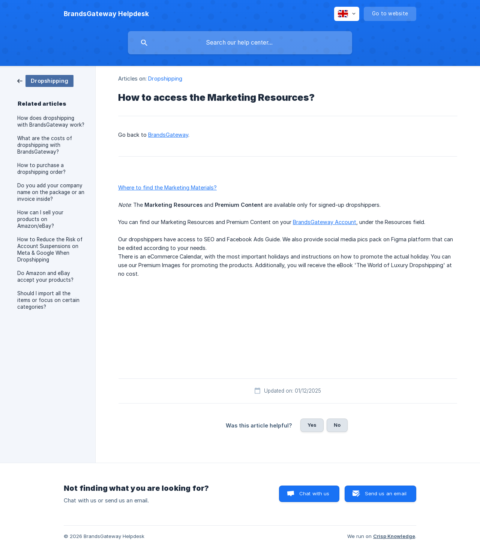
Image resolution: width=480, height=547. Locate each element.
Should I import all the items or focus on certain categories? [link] (48, 300)
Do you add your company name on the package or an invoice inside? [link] (50, 192)
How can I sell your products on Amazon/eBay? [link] (40, 219)
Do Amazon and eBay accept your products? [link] (45, 276)
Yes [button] (312, 425)
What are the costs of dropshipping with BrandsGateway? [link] (44, 145)
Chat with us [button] (314, 493)
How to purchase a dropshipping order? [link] (41, 168)
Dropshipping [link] (165, 78)
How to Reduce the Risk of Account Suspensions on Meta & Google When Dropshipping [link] (49, 249)
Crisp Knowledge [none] (394, 536)
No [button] (337, 425)
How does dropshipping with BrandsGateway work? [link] (50, 121)
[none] (106, 14)
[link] (45, 80)
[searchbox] (240, 42)
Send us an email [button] (385, 493)
